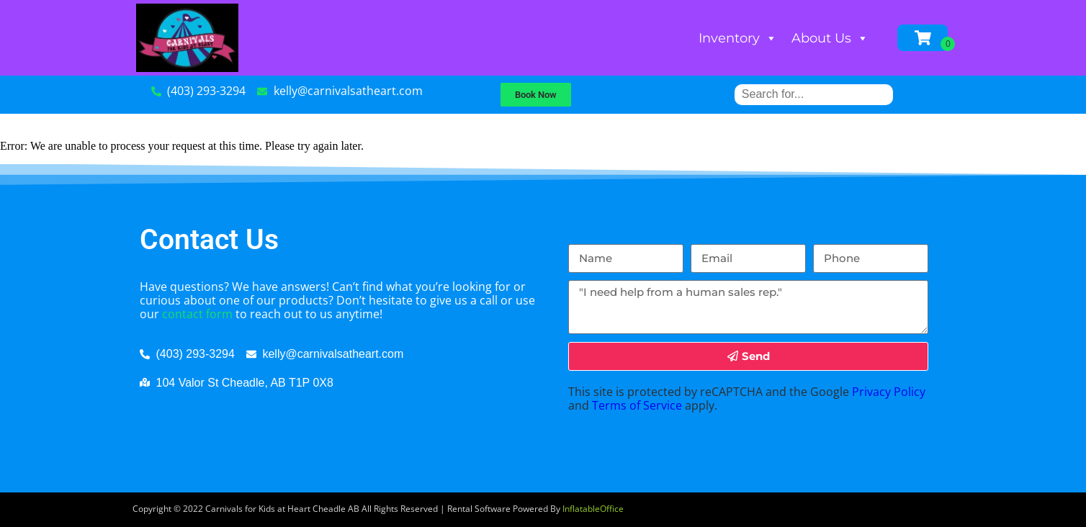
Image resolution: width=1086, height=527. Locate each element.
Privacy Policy (888, 392)
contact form (197, 314)
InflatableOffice (593, 509)
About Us (830, 38)
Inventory (738, 38)
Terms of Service (637, 405)
